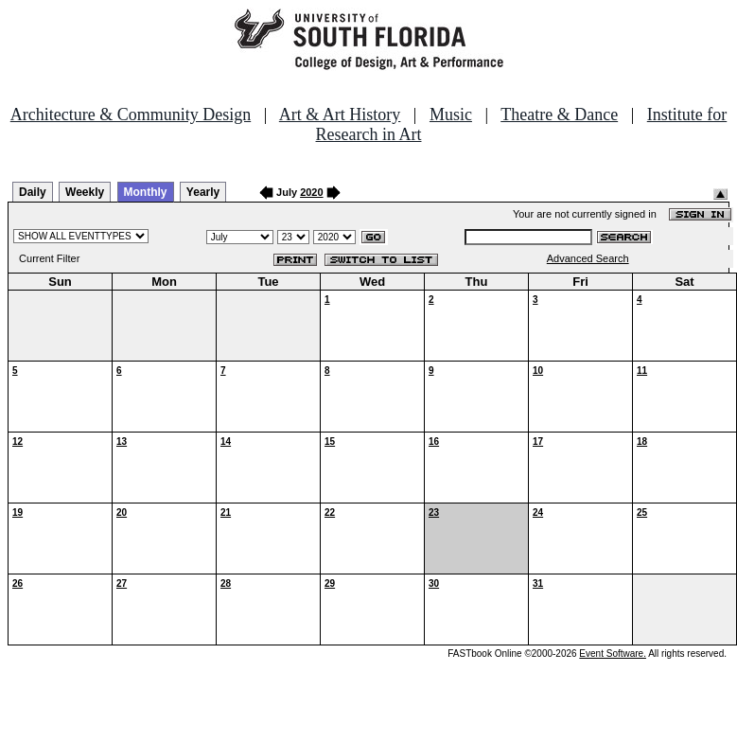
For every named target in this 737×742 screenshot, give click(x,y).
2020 (311, 192)
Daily (32, 192)
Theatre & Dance (559, 114)
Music (451, 114)
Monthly (145, 192)
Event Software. (612, 653)
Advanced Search (588, 258)
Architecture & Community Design (130, 114)
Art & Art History (340, 114)
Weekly (84, 192)
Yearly (202, 192)
